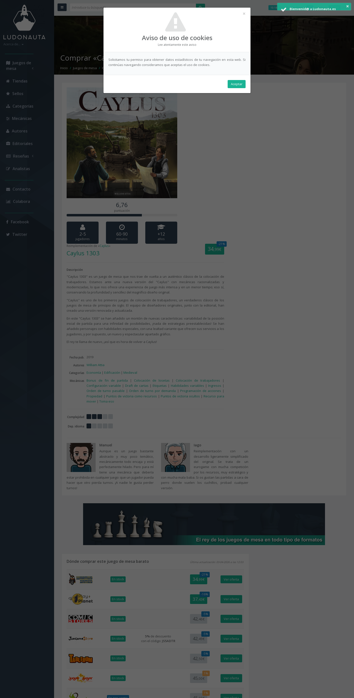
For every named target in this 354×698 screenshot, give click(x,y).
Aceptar (236, 84)
